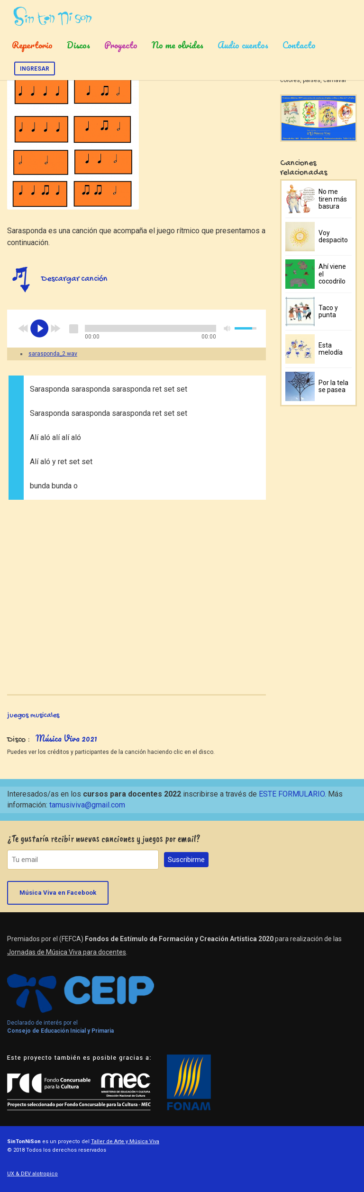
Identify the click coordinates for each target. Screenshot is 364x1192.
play (39, 328)
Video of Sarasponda (136, 591)
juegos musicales (33, 715)
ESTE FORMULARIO (292, 793)
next (55, 328)
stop (73, 328)
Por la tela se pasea (333, 386)
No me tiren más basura (332, 199)
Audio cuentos (243, 45)
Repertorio (32, 45)
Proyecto (120, 45)
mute (227, 328)
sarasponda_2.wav (52, 353)
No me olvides (177, 45)
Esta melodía (330, 348)
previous (23, 328)
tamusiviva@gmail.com (87, 804)
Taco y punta (328, 311)
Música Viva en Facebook (57, 892)
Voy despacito (333, 236)
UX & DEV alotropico (32, 1174)
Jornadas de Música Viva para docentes (66, 952)
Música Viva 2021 (66, 738)
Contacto (299, 45)
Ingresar (34, 68)
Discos (78, 45)
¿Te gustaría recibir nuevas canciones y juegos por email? (103, 838)
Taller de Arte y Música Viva (125, 1141)
